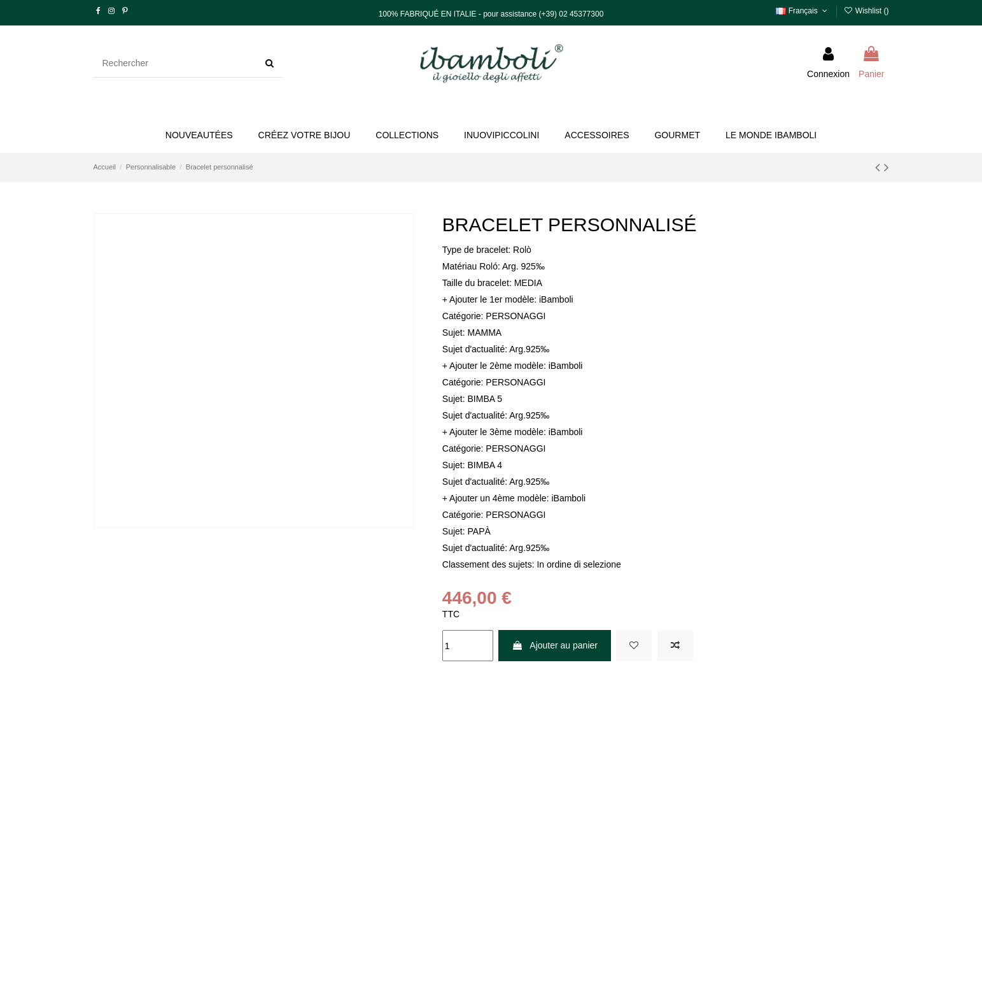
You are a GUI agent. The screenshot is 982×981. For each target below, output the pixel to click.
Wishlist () (865, 10)
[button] (304, 135)
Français (802, 10)
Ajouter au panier (555, 645)
